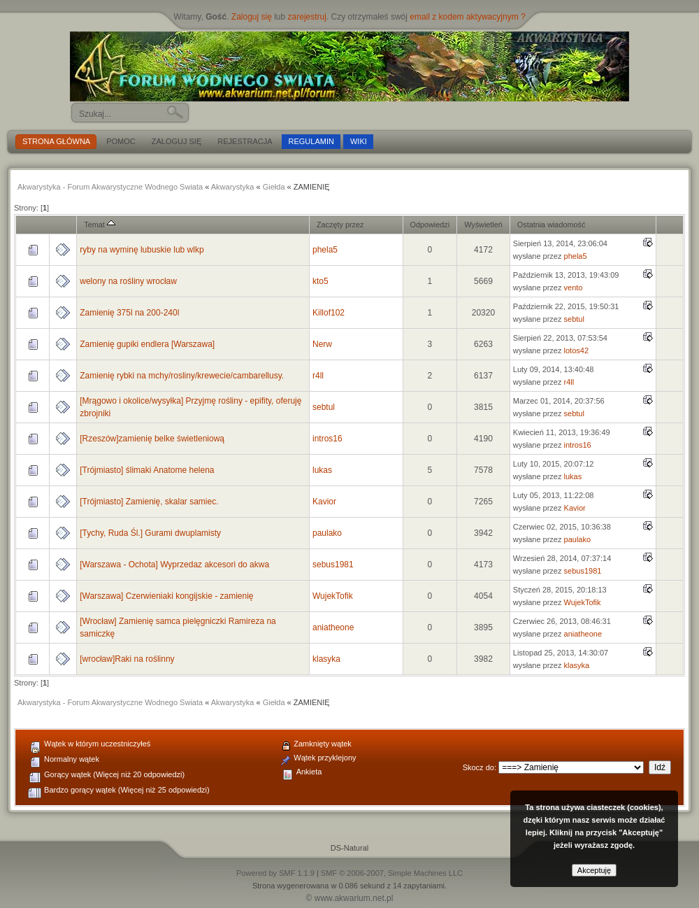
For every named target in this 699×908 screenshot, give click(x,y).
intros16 (327, 439)
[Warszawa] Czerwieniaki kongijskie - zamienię (166, 596)
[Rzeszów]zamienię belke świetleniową (152, 439)
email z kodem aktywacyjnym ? (467, 17)
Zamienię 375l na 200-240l (129, 313)
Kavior (324, 501)
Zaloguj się (251, 17)
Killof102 (328, 313)
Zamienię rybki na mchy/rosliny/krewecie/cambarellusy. (182, 376)
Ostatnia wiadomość (551, 224)
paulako (327, 533)
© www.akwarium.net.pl (350, 898)
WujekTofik (332, 596)
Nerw (322, 344)
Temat (99, 224)
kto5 (320, 281)
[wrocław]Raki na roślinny (127, 659)
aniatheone (333, 627)
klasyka (326, 659)
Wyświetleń (483, 224)
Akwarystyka (232, 187)
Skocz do (478, 767)
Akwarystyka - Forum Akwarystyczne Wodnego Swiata (110, 187)
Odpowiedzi (430, 224)
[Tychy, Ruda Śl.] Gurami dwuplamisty (150, 533)
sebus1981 (333, 564)
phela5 (325, 250)
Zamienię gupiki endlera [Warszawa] (147, 344)
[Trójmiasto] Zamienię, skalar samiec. (149, 501)
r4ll (318, 376)
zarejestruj (307, 17)
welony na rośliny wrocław (128, 281)
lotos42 (576, 350)
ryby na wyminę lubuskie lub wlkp (141, 250)
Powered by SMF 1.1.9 (275, 873)
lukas (322, 470)
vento (573, 287)
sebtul (574, 319)
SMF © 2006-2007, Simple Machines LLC (392, 873)
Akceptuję (594, 870)
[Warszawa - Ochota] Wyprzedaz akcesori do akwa (174, 564)
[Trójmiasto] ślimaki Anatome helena (147, 470)
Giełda (274, 187)
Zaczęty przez (340, 224)
